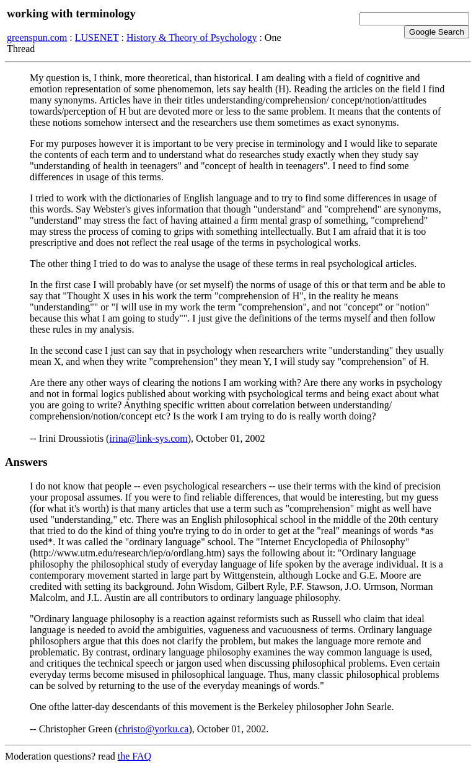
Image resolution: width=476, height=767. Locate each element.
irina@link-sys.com (148, 438)
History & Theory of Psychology (191, 37)
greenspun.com (37, 37)
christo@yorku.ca (153, 729)
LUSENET (97, 37)
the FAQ (134, 756)
